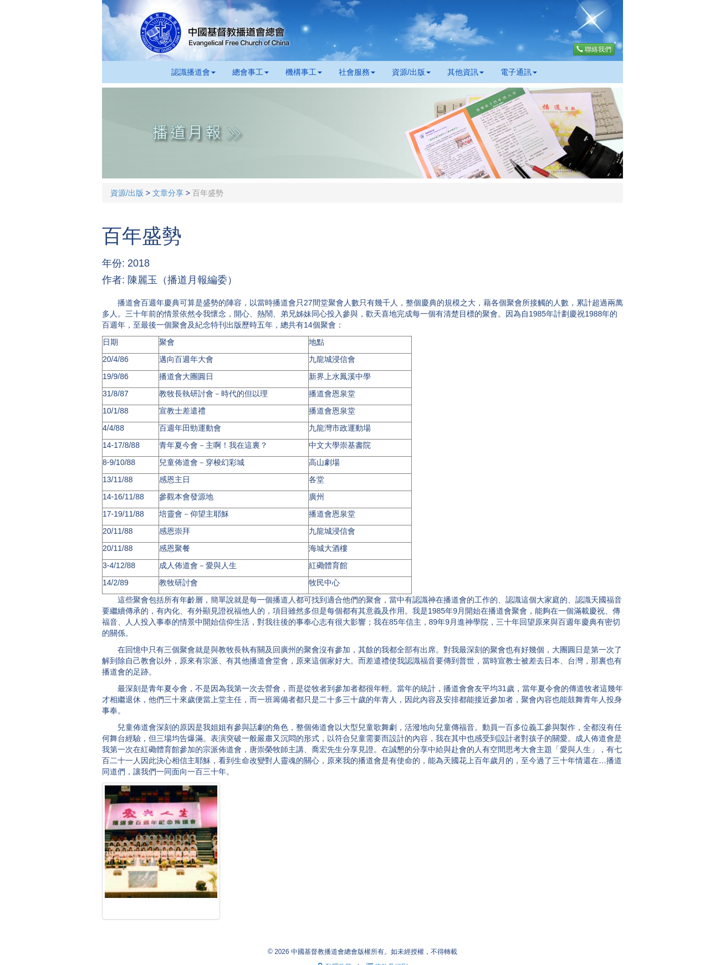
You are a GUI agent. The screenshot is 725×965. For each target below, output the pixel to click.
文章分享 (167, 192)
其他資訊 (465, 72)
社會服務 (357, 72)
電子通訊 (519, 72)
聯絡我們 (593, 49)
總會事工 (250, 72)
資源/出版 (411, 72)
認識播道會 (193, 72)
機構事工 (303, 72)
